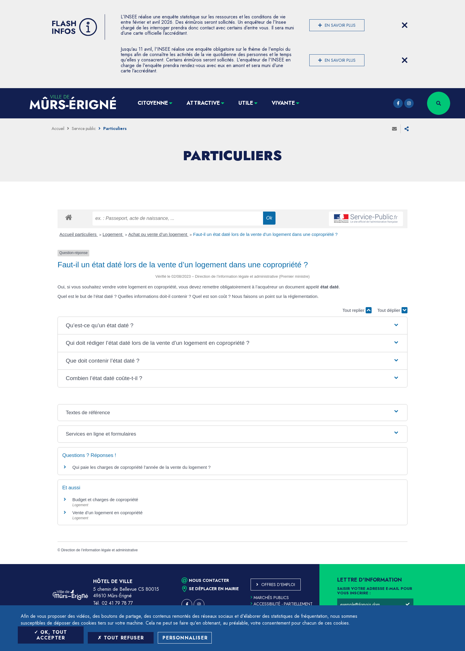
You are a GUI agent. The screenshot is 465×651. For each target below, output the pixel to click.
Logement (113, 234)
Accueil (58, 128)
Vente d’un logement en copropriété (107, 512)
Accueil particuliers (79, 234)
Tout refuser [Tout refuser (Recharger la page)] (121, 637)
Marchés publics (270, 597)
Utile (245, 103)
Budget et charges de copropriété (105, 499)
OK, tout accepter (50, 635)
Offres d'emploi (278, 585)
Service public (84, 128)
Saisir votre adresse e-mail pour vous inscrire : (374, 591)
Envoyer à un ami (394, 128)
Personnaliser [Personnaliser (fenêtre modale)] (185, 637)
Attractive (203, 103)
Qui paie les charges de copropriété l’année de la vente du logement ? (141, 467)
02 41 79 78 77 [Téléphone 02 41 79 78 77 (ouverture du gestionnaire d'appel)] (117, 603)
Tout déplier (392, 310)
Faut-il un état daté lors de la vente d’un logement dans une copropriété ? (265, 234)
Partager (407, 128)
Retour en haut (447, 564)
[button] (232, 325)
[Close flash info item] (404, 25)
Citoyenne (153, 103)
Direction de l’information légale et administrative (99, 550)
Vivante (283, 103)
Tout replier (357, 310)
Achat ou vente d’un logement (158, 234)
